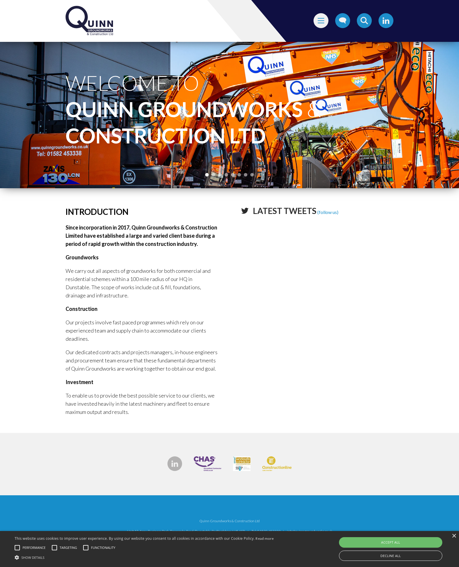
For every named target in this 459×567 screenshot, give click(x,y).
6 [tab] (239, 175)
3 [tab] (220, 175)
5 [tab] (232, 175)
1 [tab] (207, 175)
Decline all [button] (391, 556)
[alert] (229, 549)
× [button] (454, 536)
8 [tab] (252, 175)
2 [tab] (213, 175)
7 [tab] (245, 175)
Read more (265, 538)
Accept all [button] (390, 542)
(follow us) (295, 212)
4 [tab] (226, 175)
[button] (144, 557)
